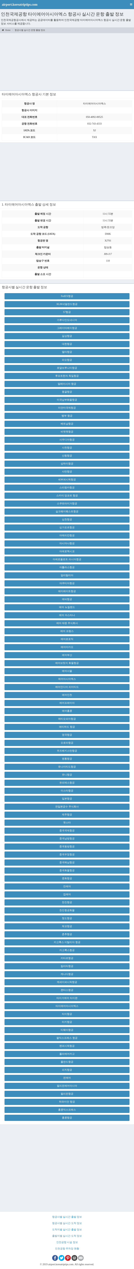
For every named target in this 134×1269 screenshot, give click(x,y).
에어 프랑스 (67, 631)
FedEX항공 (67, 296)
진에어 (67, 886)
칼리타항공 (67, 966)
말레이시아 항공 (67, 384)
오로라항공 (67, 742)
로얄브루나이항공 (67, 368)
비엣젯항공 (67, 431)
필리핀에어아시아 (67, 1085)
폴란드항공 (67, 1062)
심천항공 (67, 519)
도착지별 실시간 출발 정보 (67, 1229)
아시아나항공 (67, 543)
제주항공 (67, 814)
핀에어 (67, 1077)
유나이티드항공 (67, 766)
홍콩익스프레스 (67, 1109)
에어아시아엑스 (67, 679)
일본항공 (67, 798)
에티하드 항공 (67, 727)
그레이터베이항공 (67, 328)
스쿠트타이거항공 (67, 503)
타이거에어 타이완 (67, 998)
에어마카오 (67, 647)
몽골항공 (67, 391)
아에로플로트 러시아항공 (67, 559)
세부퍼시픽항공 (67, 479)
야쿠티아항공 (67, 583)
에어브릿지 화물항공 (67, 663)
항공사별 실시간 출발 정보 (67, 1217)
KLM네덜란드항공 (66, 304)
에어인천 (67, 695)
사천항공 (67, 447)
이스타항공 (67, 790)
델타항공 (67, 352)
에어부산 (67, 655)
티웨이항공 (67, 1030)
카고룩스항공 (67, 950)
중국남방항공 (67, 838)
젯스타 (67, 822)
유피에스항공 (67, 782)
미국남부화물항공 (67, 399)
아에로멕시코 (67, 551)
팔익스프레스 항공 (67, 1038)
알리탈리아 (67, 575)
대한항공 (67, 344)
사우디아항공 (67, 439)
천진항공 (67, 902)
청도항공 (67, 918)
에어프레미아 (67, 703)
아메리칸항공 (67, 535)
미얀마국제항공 (67, 407)
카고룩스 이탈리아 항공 (67, 942)
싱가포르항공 (67, 527)
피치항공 (67, 1069)
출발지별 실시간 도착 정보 (67, 1236)
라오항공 (67, 360)
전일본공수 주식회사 (67, 806)
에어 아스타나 (67, 615)
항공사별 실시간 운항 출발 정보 (30, 30)
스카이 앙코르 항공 (67, 495)
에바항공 (67, 599)
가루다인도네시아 (67, 320)
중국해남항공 (67, 862)
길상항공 (67, 336)
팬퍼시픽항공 (67, 1046)
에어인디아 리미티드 (67, 687)
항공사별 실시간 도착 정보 (67, 1223)
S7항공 (67, 312)
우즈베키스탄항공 (67, 750)
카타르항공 (67, 958)
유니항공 (67, 774)
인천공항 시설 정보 (67, 1242)
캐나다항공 (67, 974)
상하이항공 (67, 463)
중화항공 (67, 878)
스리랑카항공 (67, 487)
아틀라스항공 (67, 567)
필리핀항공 (67, 1093)
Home (6, 30)
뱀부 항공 (67, 415)
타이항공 (67, 1014)
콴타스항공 (67, 990)
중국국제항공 (67, 830)
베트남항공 (67, 423)
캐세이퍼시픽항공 (67, 982)
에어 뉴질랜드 (67, 607)
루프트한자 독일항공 (67, 376)
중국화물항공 (67, 870)
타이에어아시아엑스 (67, 1006)
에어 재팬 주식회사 (67, 623)
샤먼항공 (67, 471)
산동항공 (67, 455)
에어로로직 (67, 639)
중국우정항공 (67, 854)
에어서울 (67, 671)
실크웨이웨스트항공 (67, 511)
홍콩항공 (67, 1117)
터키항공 (67, 1022)
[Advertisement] (67, 61)
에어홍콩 (67, 711)
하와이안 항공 (67, 1101)
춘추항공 (67, 934)
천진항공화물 (67, 910)
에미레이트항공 (67, 591)
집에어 (67, 894)
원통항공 (67, 758)
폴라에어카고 (67, 1054)
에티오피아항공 (67, 719)
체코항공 (67, 926)
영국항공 (67, 734)
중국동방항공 (67, 846)
